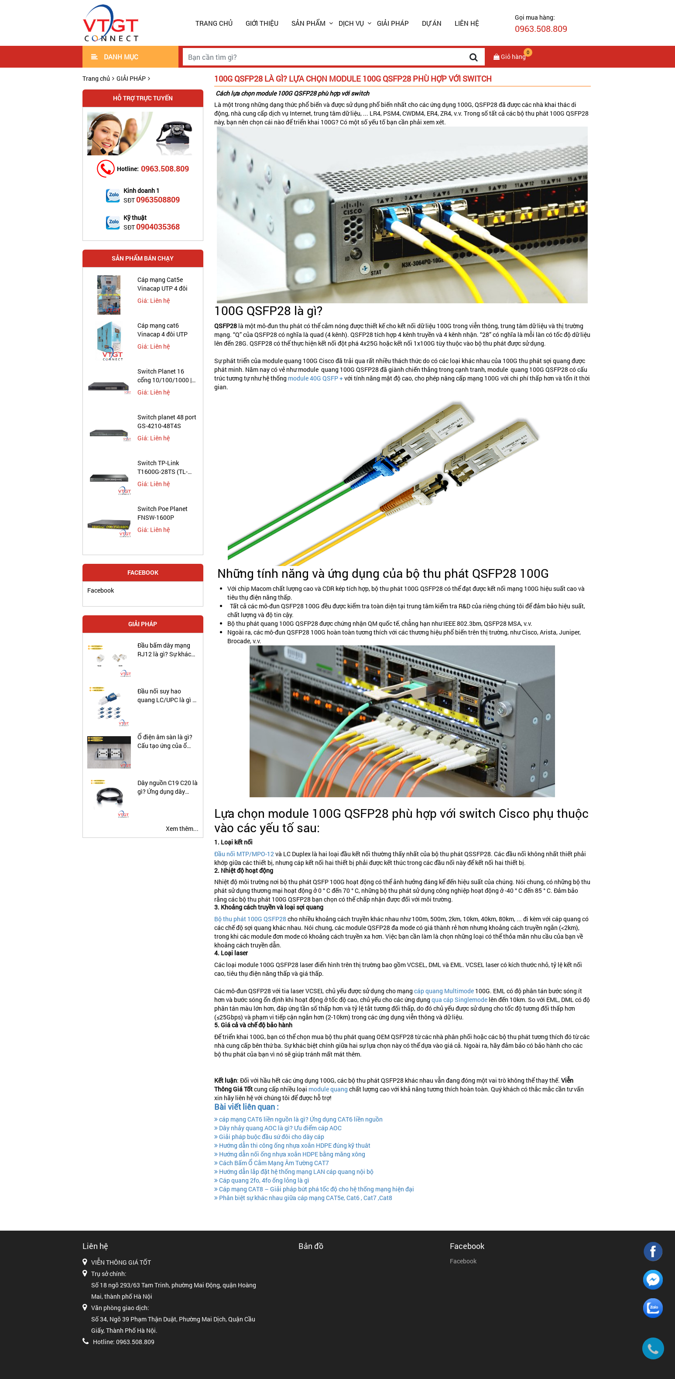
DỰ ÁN (432, 23)
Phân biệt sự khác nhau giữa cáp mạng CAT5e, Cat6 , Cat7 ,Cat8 (303, 1198)
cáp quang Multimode (443, 991)
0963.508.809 (165, 168)
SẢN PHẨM (308, 23)
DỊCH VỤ (351, 23)
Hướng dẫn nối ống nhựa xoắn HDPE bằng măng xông (289, 1154)
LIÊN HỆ (467, 23)
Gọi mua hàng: (541, 23)
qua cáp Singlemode (458, 999)
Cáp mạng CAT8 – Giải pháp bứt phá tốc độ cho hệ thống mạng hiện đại (314, 1189)
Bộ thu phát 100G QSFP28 (250, 919)
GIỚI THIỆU (262, 23)
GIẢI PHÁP (393, 23)
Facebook (100, 590)
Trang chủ (214, 23)
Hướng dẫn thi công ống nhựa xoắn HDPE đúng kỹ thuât (292, 1145)
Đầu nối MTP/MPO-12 (244, 854)
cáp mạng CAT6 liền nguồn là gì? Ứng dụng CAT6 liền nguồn (298, 1119)
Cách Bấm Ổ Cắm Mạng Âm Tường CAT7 (271, 1163)
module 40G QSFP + (315, 378)
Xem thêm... (182, 828)
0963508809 (158, 199)
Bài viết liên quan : (246, 1106)
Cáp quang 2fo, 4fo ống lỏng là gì (261, 1180)
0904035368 (158, 226)
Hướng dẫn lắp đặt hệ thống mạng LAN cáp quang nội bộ (293, 1171)
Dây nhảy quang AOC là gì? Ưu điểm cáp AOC (278, 1128)
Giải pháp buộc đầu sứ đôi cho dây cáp (269, 1136)
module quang (327, 1089)
